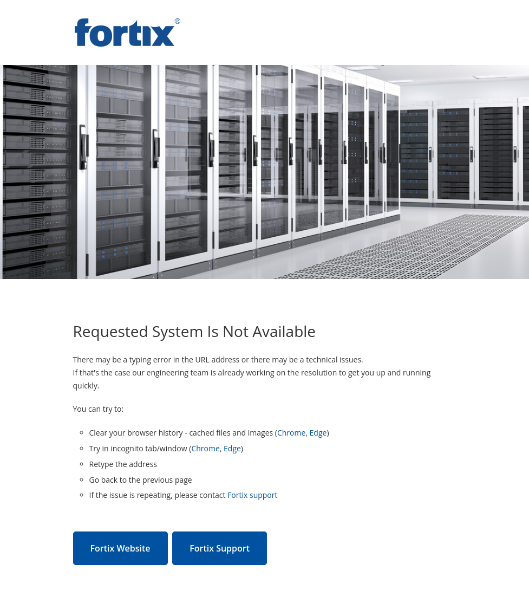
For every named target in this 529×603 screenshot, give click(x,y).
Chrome (291, 432)
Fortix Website (120, 548)
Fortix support (252, 495)
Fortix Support (220, 548)
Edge (318, 432)
